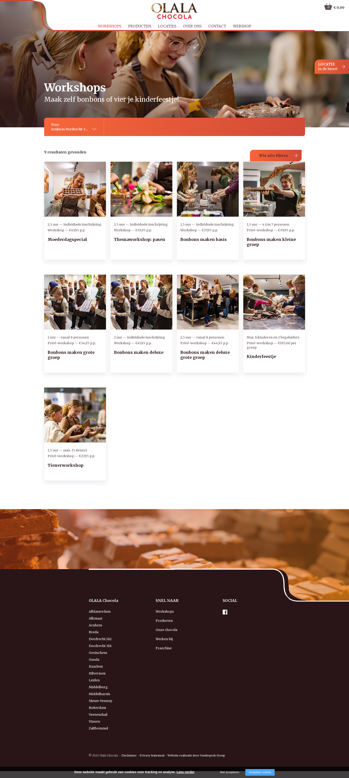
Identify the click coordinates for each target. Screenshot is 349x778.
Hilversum (97, 673)
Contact (217, 26)
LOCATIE (328, 66)
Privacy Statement (152, 755)
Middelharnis (99, 694)
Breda (93, 632)
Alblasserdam (100, 611)
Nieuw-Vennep (100, 701)
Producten (139, 26)
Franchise (164, 648)
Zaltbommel (98, 728)
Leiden (94, 680)
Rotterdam (97, 708)
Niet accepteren (229, 772)
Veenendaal (98, 714)
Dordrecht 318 (100, 646)
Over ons (192, 26)
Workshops (109, 26)
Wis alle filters (273, 155)
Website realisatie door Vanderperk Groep (196, 755)
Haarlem (96, 666)
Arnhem (95, 625)
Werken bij (164, 639)
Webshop (242, 26)
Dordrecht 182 (100, 639)
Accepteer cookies (260, 772)
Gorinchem (98, 653)
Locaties (167, 26)
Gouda (94, 660)
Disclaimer (129, 755)
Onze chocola (166, 630)
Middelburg (98, 687)
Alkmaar (96, 618)
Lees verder (185, 772)
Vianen (94, 721)
